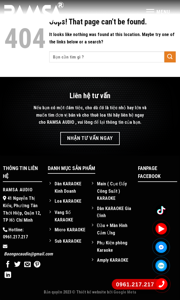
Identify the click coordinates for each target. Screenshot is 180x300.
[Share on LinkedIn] (8, 275)
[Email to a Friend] (27, 264)
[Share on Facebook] (8, 264)
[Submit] (170, 56)
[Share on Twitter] (17, 264)
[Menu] (158, 12)
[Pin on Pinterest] (37, 264)
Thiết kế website (91, 292)
